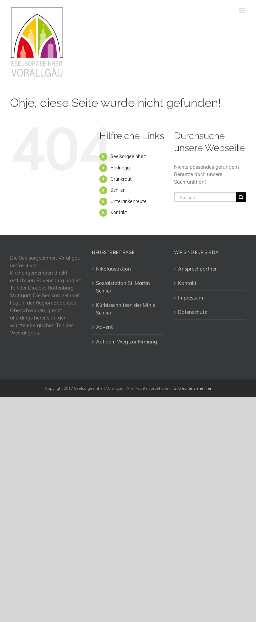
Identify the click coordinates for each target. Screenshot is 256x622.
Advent (104, 327)
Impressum (190, 298)
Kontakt (118, 212)
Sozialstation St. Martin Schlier (123, 287)
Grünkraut (121, 179)
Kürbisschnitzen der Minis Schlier (125, 309)
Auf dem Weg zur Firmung (126, 341)
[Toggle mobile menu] (242, 10)
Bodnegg (120, 168)
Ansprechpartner (197, 269)
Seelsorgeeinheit (128, 156)
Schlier (117, 190)
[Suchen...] (205, 197)
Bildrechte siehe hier (192, 388)
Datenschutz (192, 312)
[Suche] (241, 197)
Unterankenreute (128, 201)
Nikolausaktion (113, 269)
